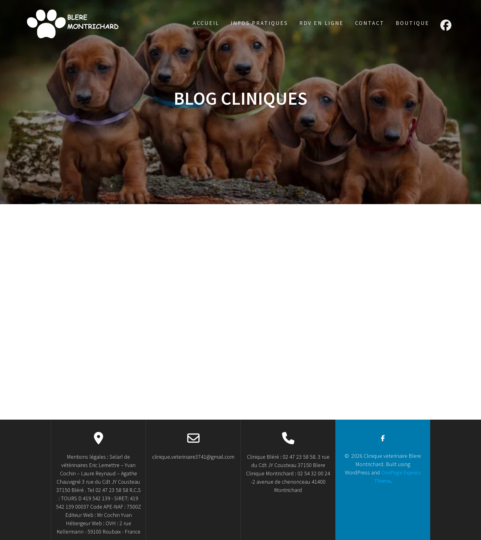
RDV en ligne (321, 22)
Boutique (412, 22)
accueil (206, 22)
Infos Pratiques (259, 22)
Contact (369, 22)
